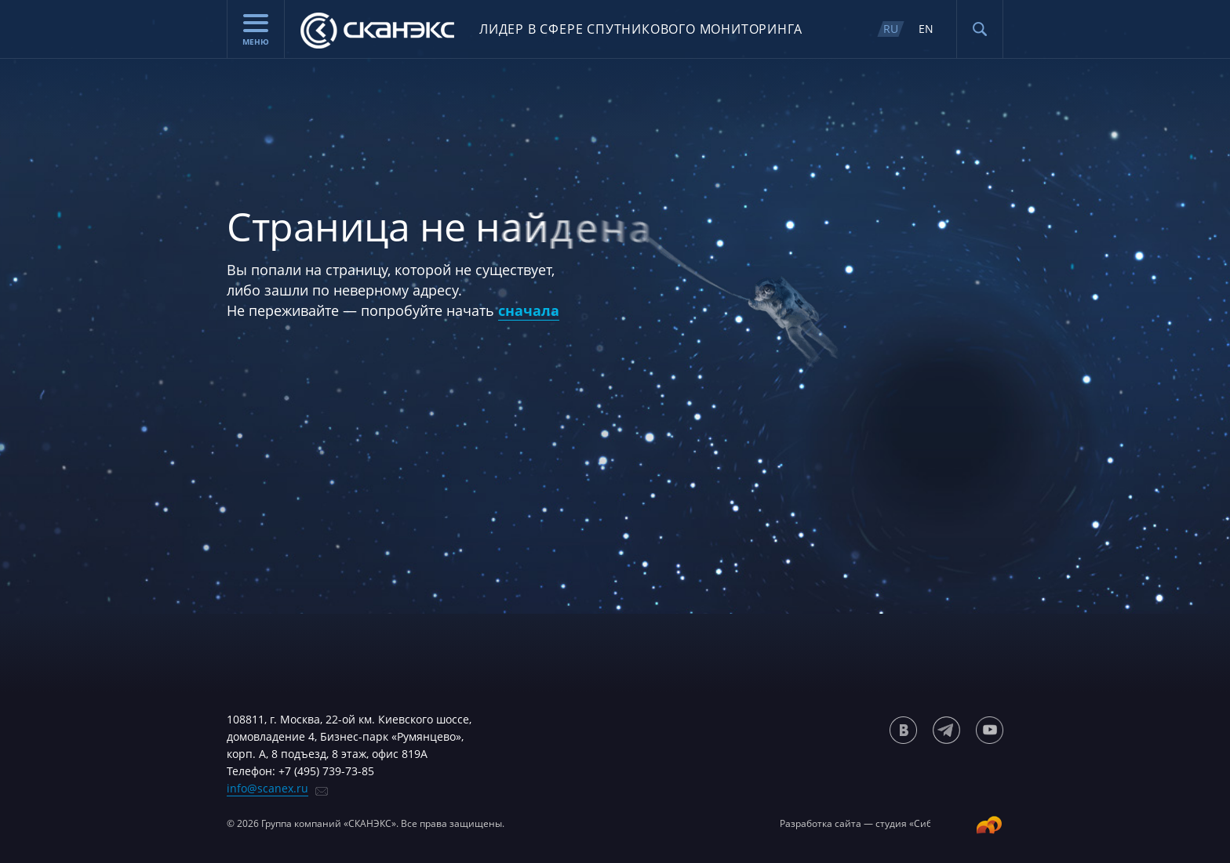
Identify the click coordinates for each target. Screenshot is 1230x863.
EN (926, 28)
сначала (528, 310)
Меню (255, 30)
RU (890, 28)
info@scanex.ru (267, 788)
